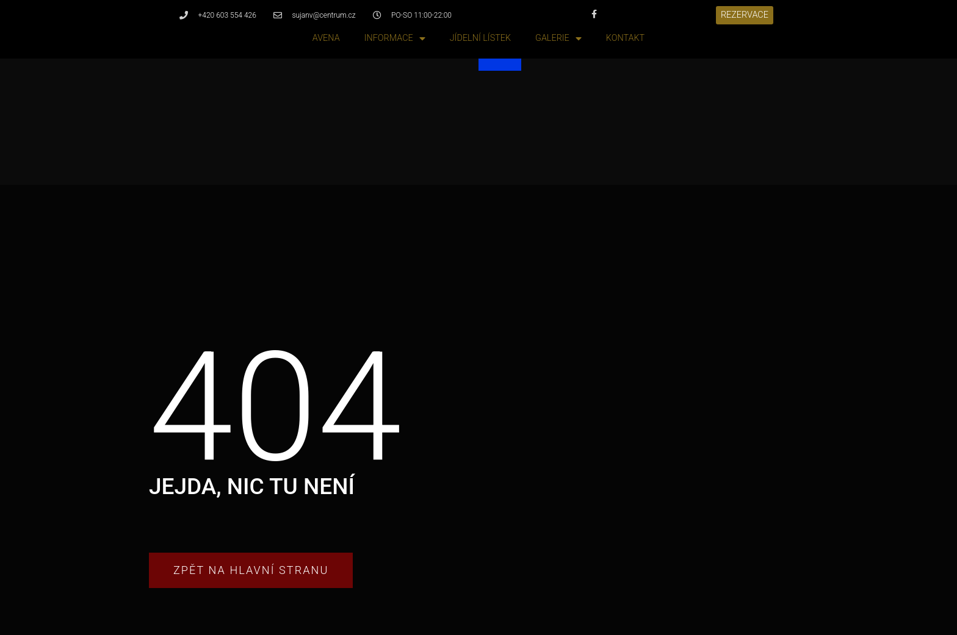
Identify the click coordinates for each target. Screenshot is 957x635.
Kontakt (625, 38)
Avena (326, 38)
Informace (394, 38)
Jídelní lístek (480, 38)
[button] (744, 15)
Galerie (558, 38)
